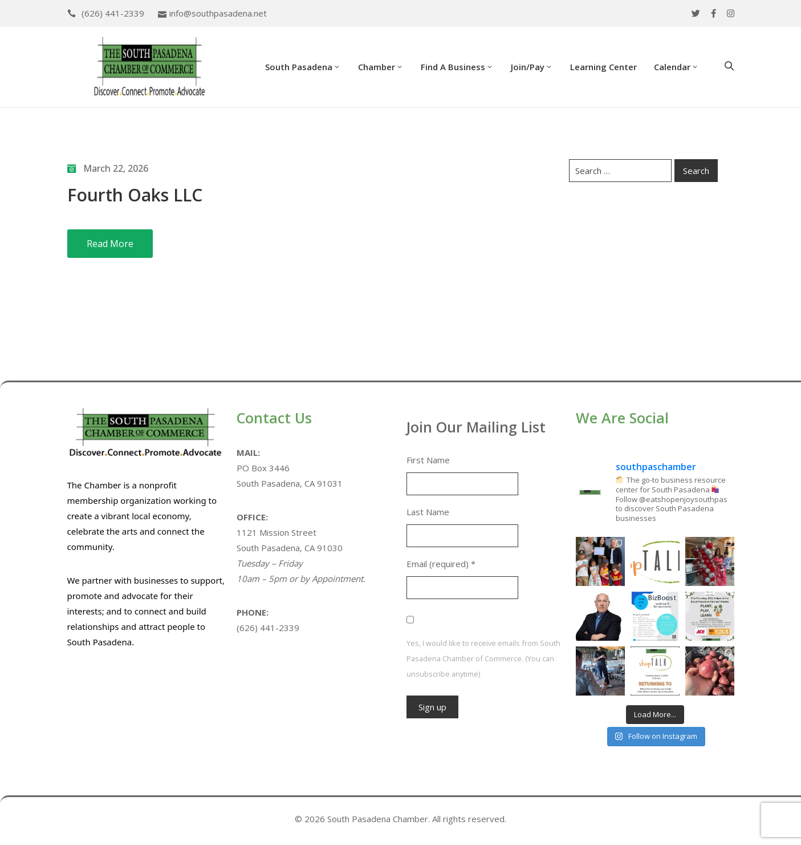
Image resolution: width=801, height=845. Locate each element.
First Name (428, 460)
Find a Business (457, 66)
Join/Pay (532, 66)
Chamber (381, 66)
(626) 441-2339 (113, 13)
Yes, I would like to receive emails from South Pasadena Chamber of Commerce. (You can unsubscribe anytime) (483, 658)
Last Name (427, 511)
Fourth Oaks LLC (134, 195)
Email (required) (440, 563)
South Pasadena (303, 66)
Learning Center (603, 66)
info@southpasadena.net (218, 13)
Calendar (676, 66)
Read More (110, 243)
